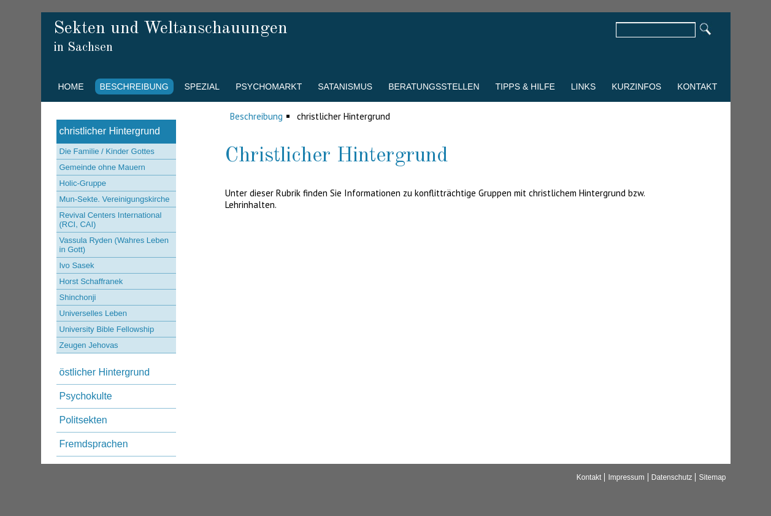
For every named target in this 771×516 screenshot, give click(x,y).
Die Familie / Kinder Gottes (107, 151)
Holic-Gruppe (83, 183)
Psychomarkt (269, 86)
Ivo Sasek (76, 265)
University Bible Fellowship (107, 329)
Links (583, 86)
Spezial (202, 86)
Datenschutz (671, 477)
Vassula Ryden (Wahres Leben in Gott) (114, 245)
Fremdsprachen (93, 444)
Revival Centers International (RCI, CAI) (110, 219)
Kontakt (697, 86)
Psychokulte (85, 396)
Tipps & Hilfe (525, 86)
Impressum (626, 477)
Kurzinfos (636, 86)
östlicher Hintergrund (104, 372)
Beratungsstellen (433, 86)
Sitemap (712, 477)
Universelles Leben (93, 313)
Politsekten (83, 420)
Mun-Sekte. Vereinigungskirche (114, 199)
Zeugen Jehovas (88, 345)
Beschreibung (134, 86)
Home (71, 86)
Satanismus (345, 86)
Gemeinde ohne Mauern (102, 167)
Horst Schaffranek (91, 281)
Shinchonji (77, 297)
